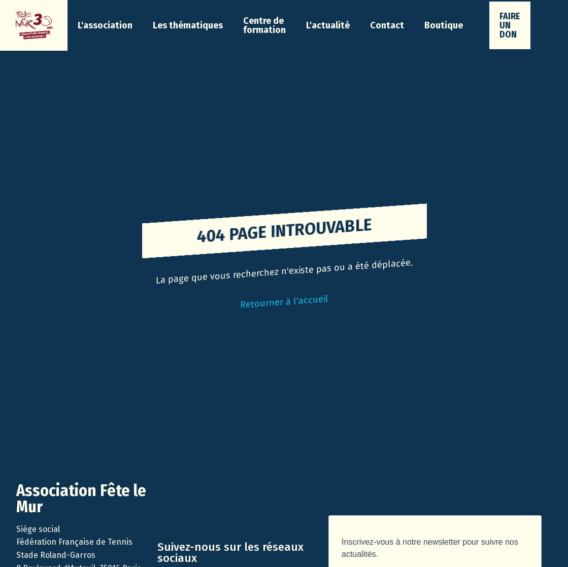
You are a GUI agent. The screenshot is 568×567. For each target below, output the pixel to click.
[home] (34, 25)
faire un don (509, 25)
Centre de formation (264, 25)
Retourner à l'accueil (284, 301)
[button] (105, 25)
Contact (387, 25)
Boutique (443, 25)
